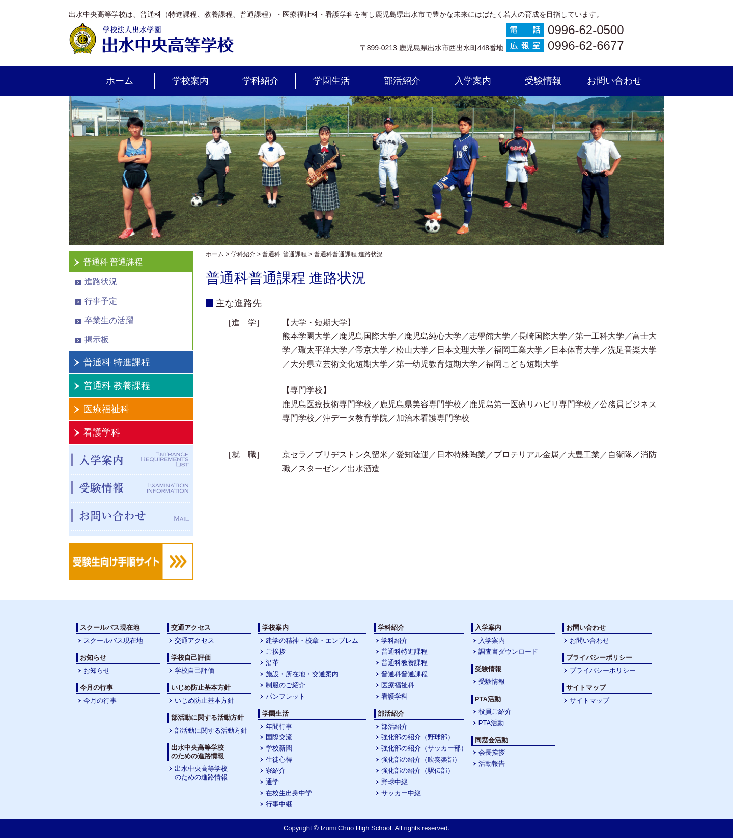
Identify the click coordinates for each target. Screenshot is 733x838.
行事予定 (100, 301)
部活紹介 (402, 81)
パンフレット (285, 696)
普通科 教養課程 (116, 386)
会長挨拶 (491, 752)
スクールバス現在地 (113, 640)
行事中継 (279, 804)
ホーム (119, 81)
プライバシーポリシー (603, 670)
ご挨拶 (276, 651)
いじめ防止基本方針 (204, 700)
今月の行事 (100, 700)
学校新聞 (279, 748)
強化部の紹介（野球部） (417, 737)
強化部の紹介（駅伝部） (417, 770)
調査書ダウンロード (508, 651)
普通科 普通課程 (113, 261)
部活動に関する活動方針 (211, 730)
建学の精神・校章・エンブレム (312, 640)
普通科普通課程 (404, 674)
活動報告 (491, 763)
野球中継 (394, 782)
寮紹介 (276, 770)
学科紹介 (260, 81)
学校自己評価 (194, 670)
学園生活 (331, 81)
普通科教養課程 (404, 663)
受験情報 (543, 81)
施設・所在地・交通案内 (302, 674)
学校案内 (190, 81)
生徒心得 (279, 759)
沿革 (272, 663)
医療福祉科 (106, 409)
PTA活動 (491, 723)
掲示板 (96, 339)
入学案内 (473, 81)
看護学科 (101, 432)
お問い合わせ (614, 81)
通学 (272, 782)
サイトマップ (589, 700)
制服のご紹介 (285, 685)
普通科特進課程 (404, 651)
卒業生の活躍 (108, 320)
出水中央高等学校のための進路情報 (201, 773)
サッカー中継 (401, 793)
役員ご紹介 (495, 711)
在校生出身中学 (289, 793)
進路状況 (100, 281)
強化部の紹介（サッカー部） (424, 748)
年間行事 (279, 726)
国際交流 (279, 737)
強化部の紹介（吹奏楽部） (421, 759)
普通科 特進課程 (116, 362)
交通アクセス (194, 640)
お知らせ (96, 670)
